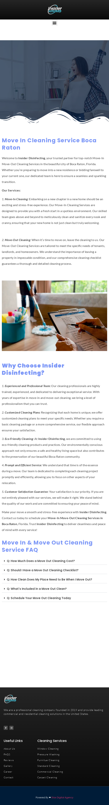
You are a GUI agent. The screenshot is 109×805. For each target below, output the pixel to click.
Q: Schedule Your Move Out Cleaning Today (39, 598)
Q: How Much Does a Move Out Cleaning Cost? (41, 561)
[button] (55, 23)
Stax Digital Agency (62, 797)
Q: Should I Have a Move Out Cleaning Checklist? (43, 570)
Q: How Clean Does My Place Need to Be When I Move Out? (49, 579)
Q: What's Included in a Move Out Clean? (37, 589)
